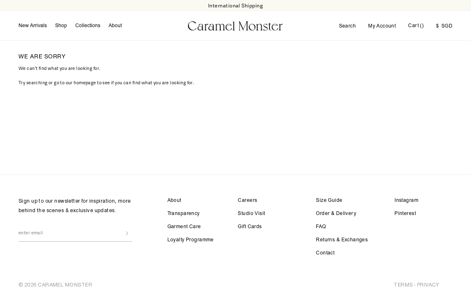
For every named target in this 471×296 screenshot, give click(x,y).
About (115, 25)
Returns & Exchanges (342, 240)
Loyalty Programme (190, 240)
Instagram (406, 200)
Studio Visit (251, 213)
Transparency (183, 213)
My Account (382, 26)
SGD (444, 26)
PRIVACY (428, 285)
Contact (325, 253)
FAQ (321, 226)
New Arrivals (33, 25)
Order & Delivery (336, 213)
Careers (247, 200)
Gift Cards (250, 226)
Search (347, 26)
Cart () (416, 25)
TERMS (403, 285)
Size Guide (329, 200)
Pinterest (405, 213)
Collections (87, 25)
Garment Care (184, 226)
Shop (61, 25)
